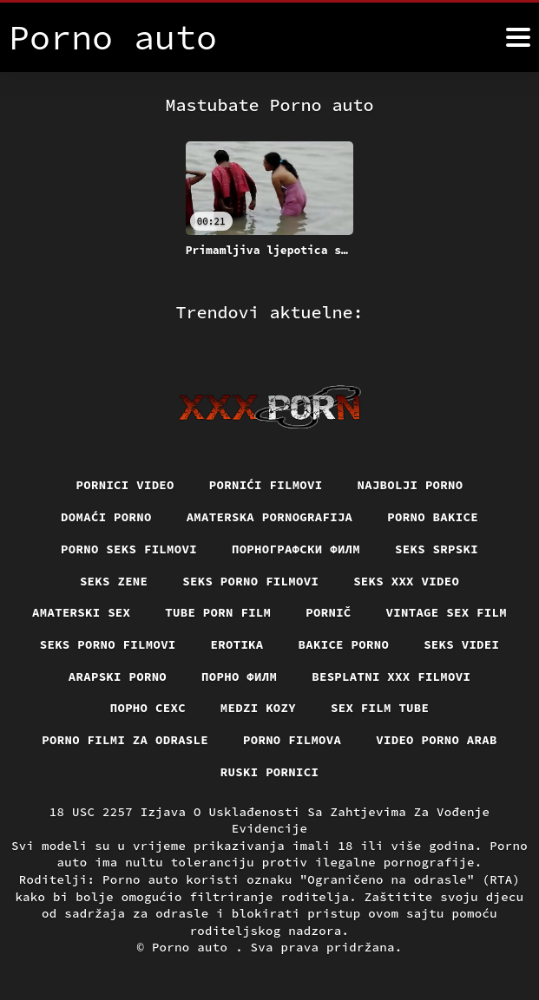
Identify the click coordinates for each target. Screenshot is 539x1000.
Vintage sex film (447, 612)
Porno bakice (433, 517)
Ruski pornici (269, 772)
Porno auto (193, 948)
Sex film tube (380, 708)
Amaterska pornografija (269, 517)
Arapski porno (117, 676)
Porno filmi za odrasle (124, 740)
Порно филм (239, 676)
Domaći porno (105, 517)
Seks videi (462, 644)
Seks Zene (113, 580)
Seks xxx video (406, 580)
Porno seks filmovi (128, 549)
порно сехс (147, 708)
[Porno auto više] (518, 37)
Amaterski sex (80, 612)
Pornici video (125, 485)
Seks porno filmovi (250, 580)
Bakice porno (344, 644)
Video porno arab (437, 740)
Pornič (329, 612)
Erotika (236, 644)
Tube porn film (218, 612)
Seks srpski (437, 549)
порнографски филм (296, 549)
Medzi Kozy (258, 708)
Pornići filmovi (266, 485)
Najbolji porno (411, 485)
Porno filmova (292, 740)
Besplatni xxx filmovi (391, 676)
